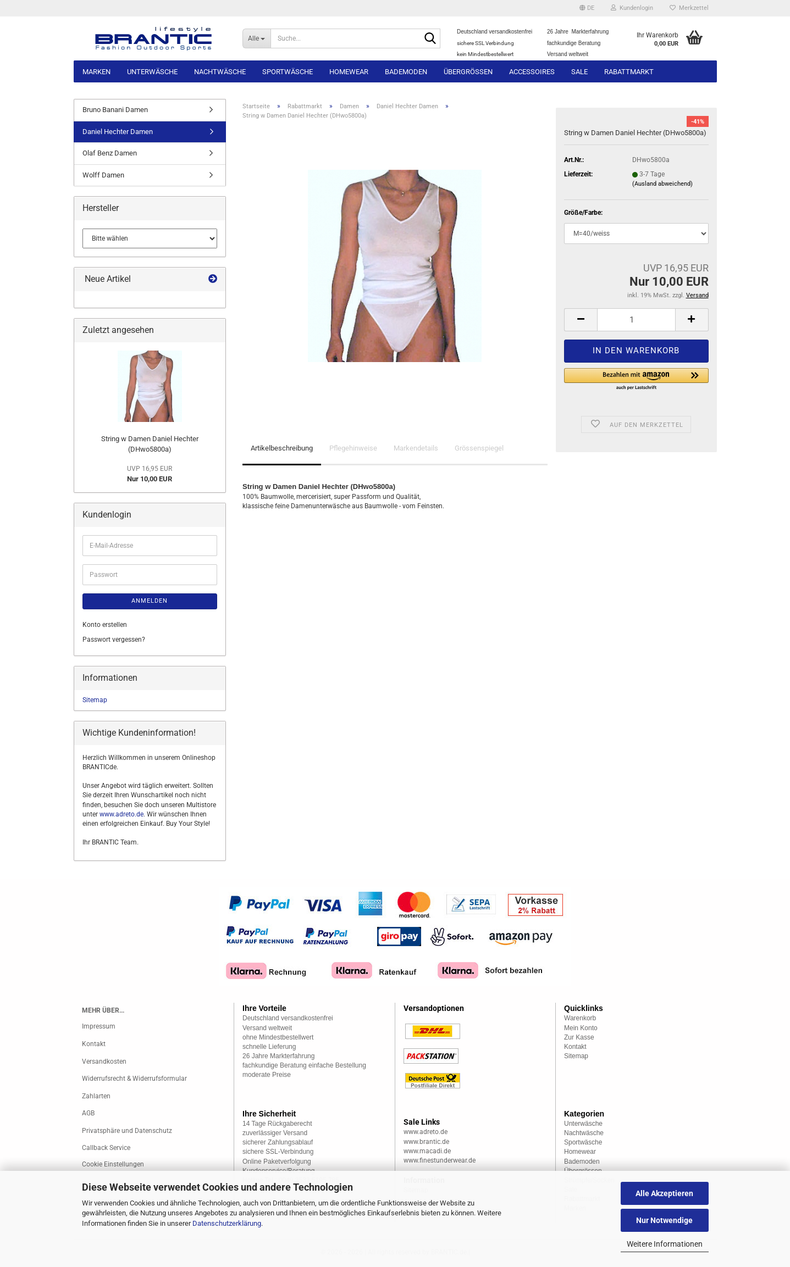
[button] (587, 8)
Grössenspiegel (479, 448)
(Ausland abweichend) (662, 183)
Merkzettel (689, 8)
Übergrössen (468, 72)
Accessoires (532, 72)
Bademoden (406, 72)
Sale (579, 72)
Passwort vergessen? (113, 639)
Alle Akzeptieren (664, 1193)
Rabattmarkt (629, 72)
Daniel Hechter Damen (117, 131)
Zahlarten (96, 1096)
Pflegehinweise (353, 448)
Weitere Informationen (665, 1244)
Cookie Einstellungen (113, 1164)
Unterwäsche (152, 72)
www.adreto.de (121, 814)
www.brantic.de (426, 1142)
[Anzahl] (636, 319)
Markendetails (416, 448)
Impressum (98, 1026)
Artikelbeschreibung (282, 448)
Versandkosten (104, 1061)
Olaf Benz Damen (109, 153)
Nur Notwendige (664, 1220)
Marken (96, 72)
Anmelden (149, 600)
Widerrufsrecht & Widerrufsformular (134, 1078)
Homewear (348, 72)
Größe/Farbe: (583, 212)
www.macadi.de (427, 1151)
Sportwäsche (287, 72)
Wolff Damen (103, 175)
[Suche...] (256, 38)
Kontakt (94, 1044)
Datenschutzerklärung (226, 1223)
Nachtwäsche (220, 72)
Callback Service (106, 1148)
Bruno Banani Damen (115, 109)
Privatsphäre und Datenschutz (127, 1131)
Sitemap (94, 700)
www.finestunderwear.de (440, 1160)
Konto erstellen (104, 625)
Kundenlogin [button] (632, 8)
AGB (88, 1113)
